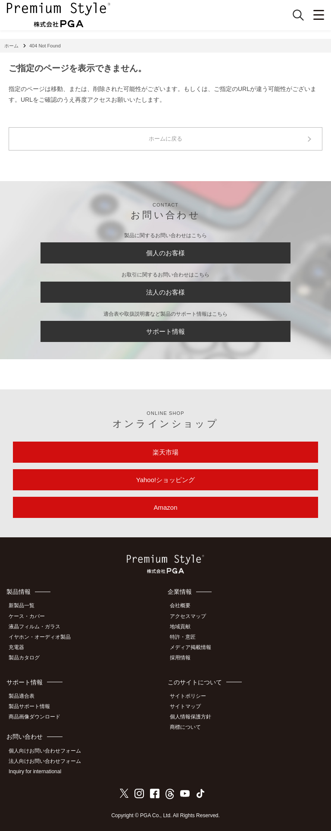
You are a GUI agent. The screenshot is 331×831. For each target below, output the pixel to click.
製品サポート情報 (29, 706)
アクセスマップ (188, 616)
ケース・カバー (27, 616)
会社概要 (180, 605)
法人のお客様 (165, 292)
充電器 (16, 647)
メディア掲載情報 (190, 647)
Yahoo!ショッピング (165, 479)
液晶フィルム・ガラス (34, 627)
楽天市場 (165, 452)
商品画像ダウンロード (34, 717)
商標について (185, 727)
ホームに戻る (165, 138)
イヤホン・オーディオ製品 (40, 637)
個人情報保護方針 (190, 717)
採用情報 (180, 658)
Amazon (165, 507)
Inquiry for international (35, 771)
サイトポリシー (188, 696)
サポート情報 (165, 331)
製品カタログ (24, 658)
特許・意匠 (183, 637)
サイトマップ (185, 706)
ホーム (11, 45)
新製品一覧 (21, 605)
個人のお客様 (165, 253)
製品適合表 (21, 696)
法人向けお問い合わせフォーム (45, 761)
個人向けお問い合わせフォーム (45, 751)
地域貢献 (180, 627)
